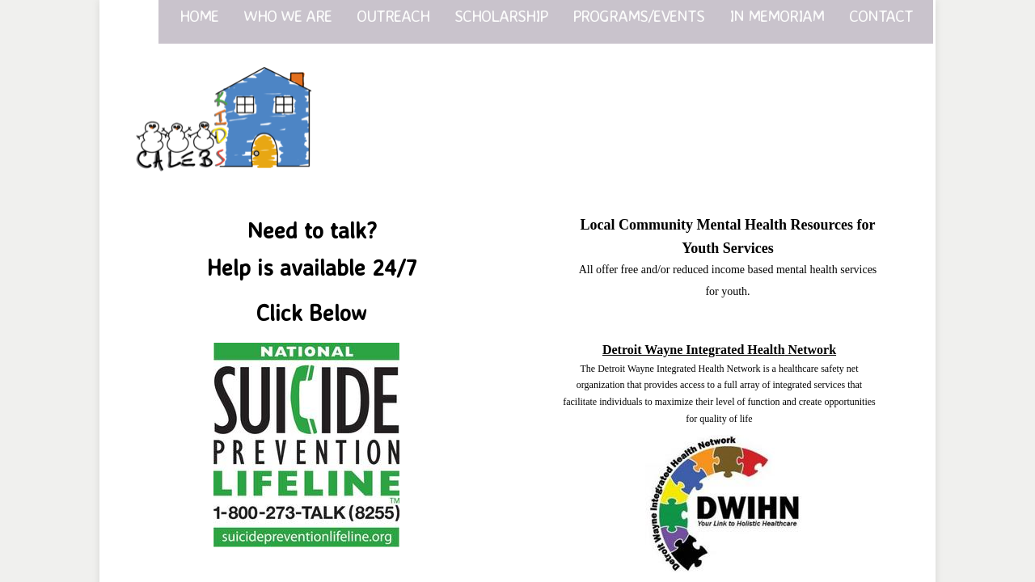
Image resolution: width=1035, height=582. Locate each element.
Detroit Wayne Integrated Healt (693, 349)
